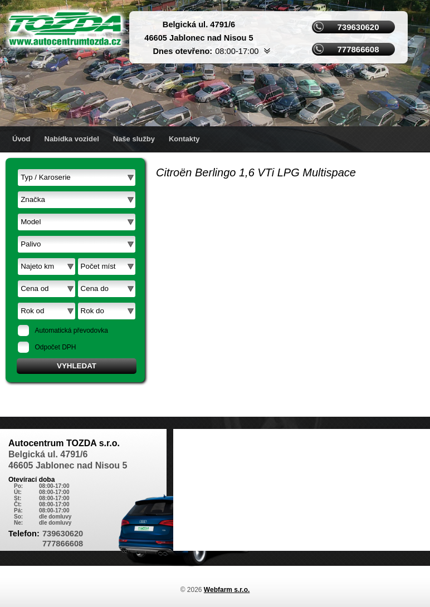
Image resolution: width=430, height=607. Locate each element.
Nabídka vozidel (72, 139)
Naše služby (134, 139)
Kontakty (184, 139)
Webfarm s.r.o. (227, 590)
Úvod (21, 139)
